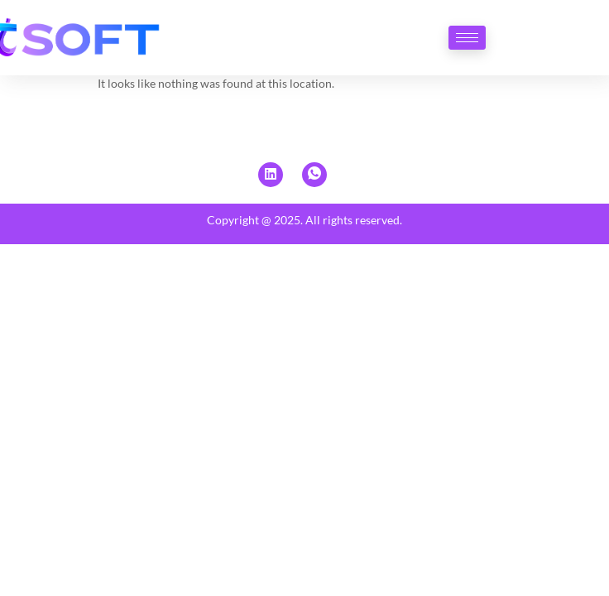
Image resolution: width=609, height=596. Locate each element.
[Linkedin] (270, 174)
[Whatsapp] (314, 174)
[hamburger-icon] (467, 38)
